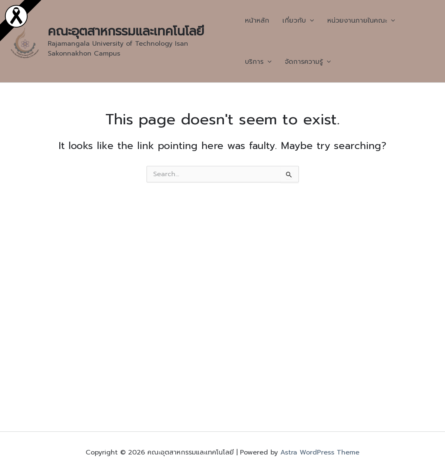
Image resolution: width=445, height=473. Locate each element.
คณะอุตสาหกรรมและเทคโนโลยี (126, 31)
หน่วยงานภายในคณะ (361, 20)
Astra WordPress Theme (319, 452)
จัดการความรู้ (308, 61)
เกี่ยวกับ (298, 20)
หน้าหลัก (257, 21)
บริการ (258, 61)
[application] (310, 20)
